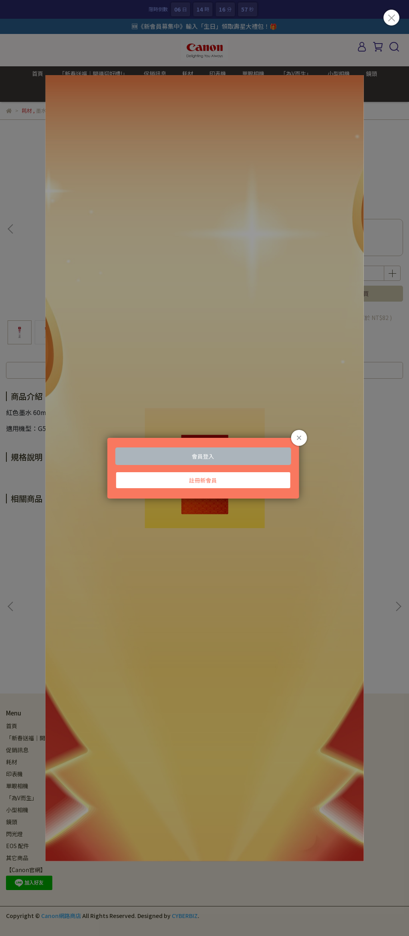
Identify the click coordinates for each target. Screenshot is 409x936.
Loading (205, 468)
